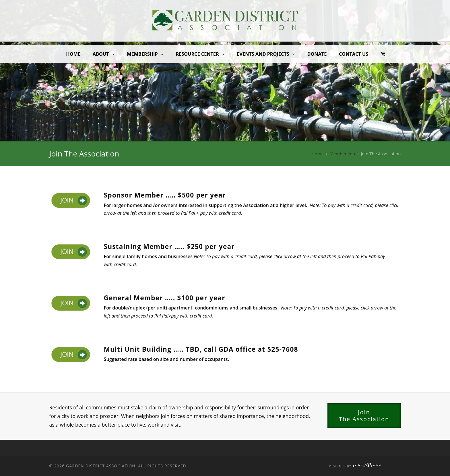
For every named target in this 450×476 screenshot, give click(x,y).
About (101, 54)
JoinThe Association (364, 415)
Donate (317, 54)
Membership (142, 54)
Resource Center (197, 54)
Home (73, 54)
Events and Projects (263, 54)
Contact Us (353, 54)
